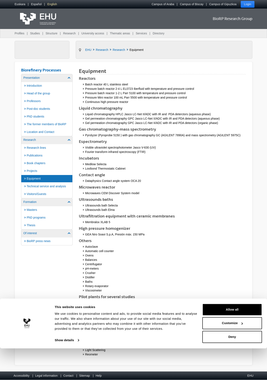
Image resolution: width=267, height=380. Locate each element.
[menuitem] (20, 4)
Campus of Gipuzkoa (223, 4)
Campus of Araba (163, 4)
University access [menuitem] (92, 33)
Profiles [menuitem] (19, 33)
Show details (64, 372)
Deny (232, 368)
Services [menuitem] (141, 33)
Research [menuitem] (69, 33)
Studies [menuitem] (35, 33)
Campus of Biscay (192, 4)
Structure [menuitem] (51, 33)
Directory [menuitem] (158, 33)
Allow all (232, 341)
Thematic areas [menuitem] (120, 33)
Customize (232, 354)
